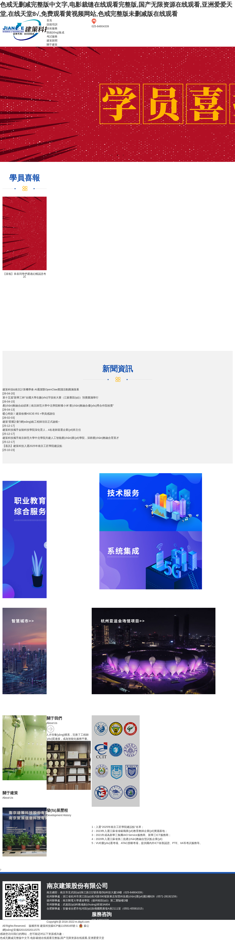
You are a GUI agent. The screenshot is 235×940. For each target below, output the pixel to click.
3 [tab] (123, 155)
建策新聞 (52, 40)
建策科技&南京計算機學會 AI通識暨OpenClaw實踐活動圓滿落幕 (40, 389)
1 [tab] (112, 155)
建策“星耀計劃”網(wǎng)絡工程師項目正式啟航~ (31, 421)
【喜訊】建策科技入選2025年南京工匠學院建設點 (32, 445)
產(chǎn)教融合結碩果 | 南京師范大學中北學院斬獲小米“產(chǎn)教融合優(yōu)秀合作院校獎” (58, 405)
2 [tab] (118, 155)
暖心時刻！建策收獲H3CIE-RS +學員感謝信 (28, 413)
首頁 (49, 20)
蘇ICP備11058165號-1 (64, 925)
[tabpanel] (117, 104)
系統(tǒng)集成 (55, 32)
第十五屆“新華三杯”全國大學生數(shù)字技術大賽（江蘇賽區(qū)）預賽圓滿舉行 (50, 397)
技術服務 (52, 28)
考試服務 (52, 36)
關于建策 (52, 44)
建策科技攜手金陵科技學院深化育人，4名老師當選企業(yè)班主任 (41, 429)
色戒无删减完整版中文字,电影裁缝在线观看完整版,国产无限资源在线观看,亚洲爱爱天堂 (52, 938)
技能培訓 (52, 24)
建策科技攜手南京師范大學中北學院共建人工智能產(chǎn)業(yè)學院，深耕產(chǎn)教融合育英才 (60, 437)
